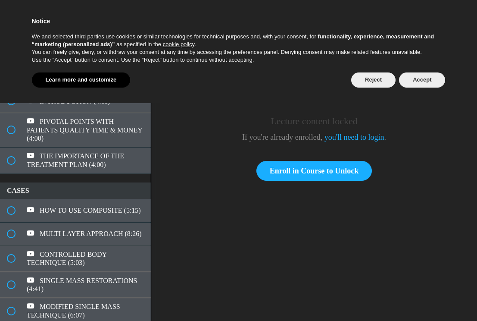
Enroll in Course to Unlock (314, 171)
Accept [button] (422, 79)
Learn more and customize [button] (81, 79)
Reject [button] (373, 79)
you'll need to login (354, 137)
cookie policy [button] (178, 44)
